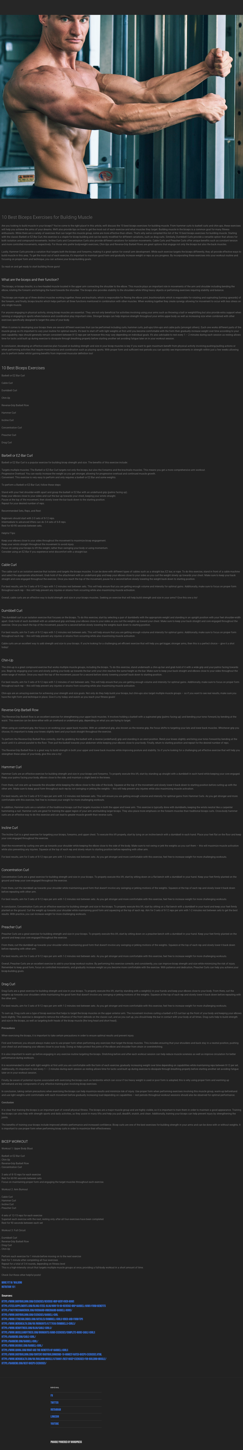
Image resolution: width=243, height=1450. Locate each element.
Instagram (56, 1410)
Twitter (54, 1403)
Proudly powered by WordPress (66, 1442)
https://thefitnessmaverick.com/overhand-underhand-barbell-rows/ (37, 1310)
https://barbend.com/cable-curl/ (19, 1337)
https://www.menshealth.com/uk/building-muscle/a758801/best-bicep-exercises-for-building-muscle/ (54, 1359)
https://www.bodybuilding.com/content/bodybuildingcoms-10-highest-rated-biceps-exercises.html (52, 1354)
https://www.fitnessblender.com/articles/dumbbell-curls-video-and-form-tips (42, 1319)
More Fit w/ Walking (12, 1282)
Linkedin (55, 1417)
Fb (52, 1395)
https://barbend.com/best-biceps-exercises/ (24, 1363)
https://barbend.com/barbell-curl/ (20, 1341)
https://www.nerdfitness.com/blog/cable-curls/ (27, 1328)
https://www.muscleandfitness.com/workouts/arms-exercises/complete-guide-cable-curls (48, 1332)
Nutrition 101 (8, 1287)
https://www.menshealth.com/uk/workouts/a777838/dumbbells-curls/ (38, 1324)
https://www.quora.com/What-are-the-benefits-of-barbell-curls (35, 1350)
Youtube (55, 1424)
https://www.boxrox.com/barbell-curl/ (22, 1346)
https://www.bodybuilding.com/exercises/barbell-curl (30, 1315)
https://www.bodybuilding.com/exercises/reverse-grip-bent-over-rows (38, 1301)
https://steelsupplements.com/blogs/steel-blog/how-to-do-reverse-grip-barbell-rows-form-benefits (54, 1306)
